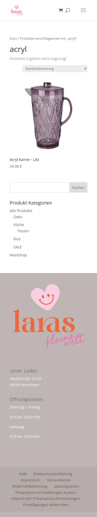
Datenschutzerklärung (52, 473)
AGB (23, 473)
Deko (18, 216)
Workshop (18, 255)
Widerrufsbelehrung (29, 486)
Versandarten (59, 480)
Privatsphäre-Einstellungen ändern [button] (45, 492)
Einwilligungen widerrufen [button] (46, 504)
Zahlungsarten (66, 486)
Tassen (23, 230)
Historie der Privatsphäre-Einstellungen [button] (45, 498)
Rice (17, 238)
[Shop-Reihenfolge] (55, 68)
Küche (19, 224)
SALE (18, 246)
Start (13, 38)
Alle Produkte (21, 210)
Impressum (30, 480)
